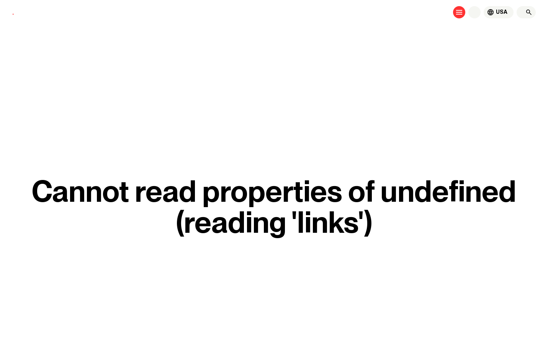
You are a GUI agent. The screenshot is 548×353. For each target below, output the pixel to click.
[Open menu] (459, 12)
